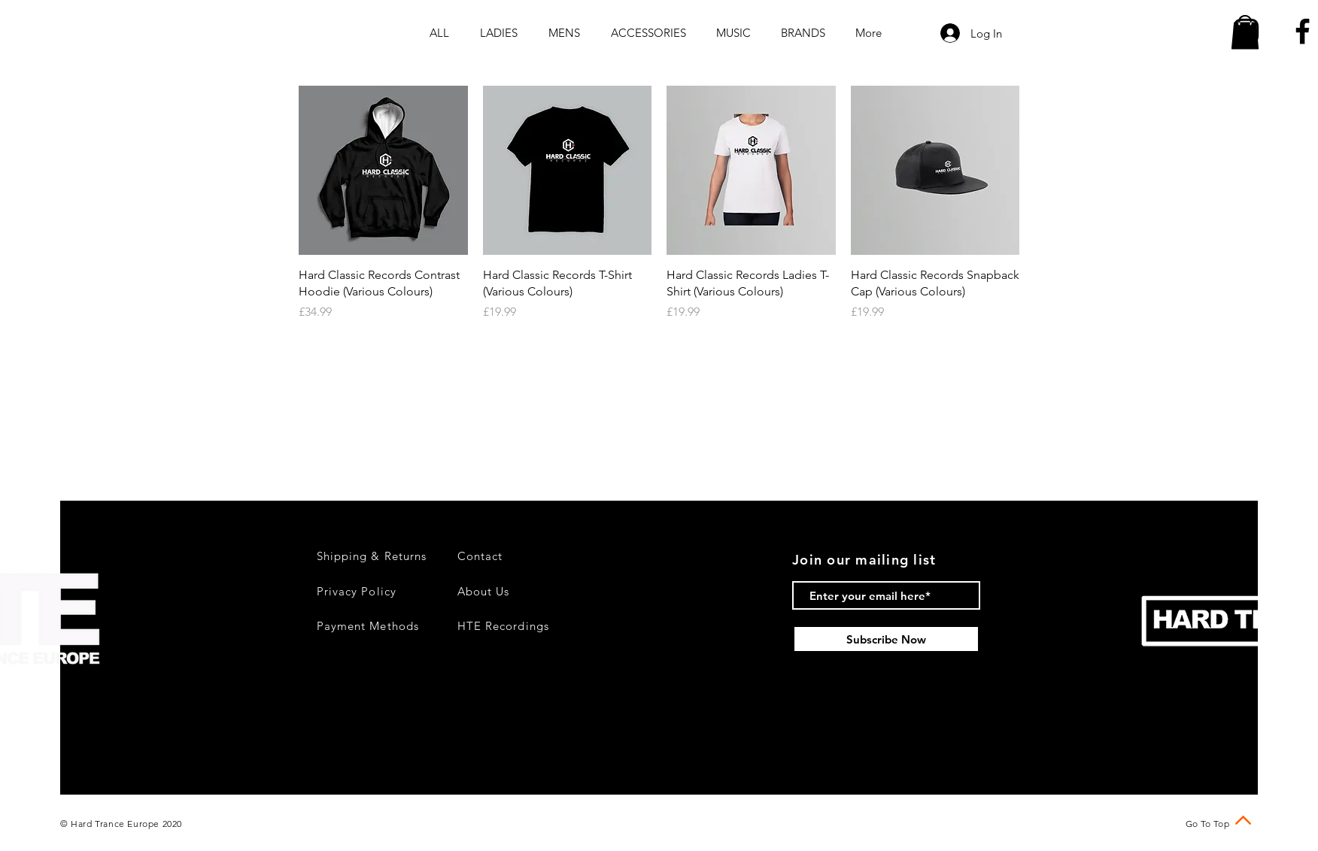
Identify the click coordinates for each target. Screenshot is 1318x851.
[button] (1245, 32)
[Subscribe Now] (886, 639)
